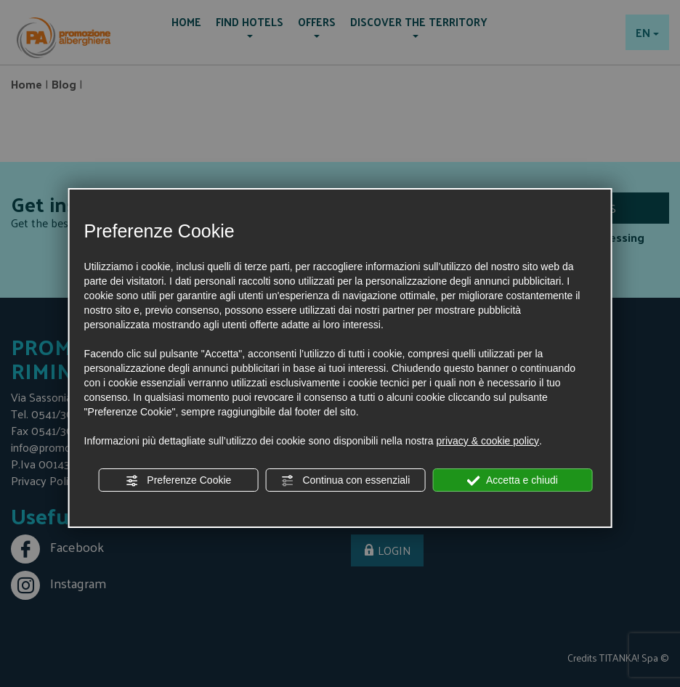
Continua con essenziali (345, 480)
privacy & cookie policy (487, 441)
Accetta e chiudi (512, 480)
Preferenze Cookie (178, 480)
